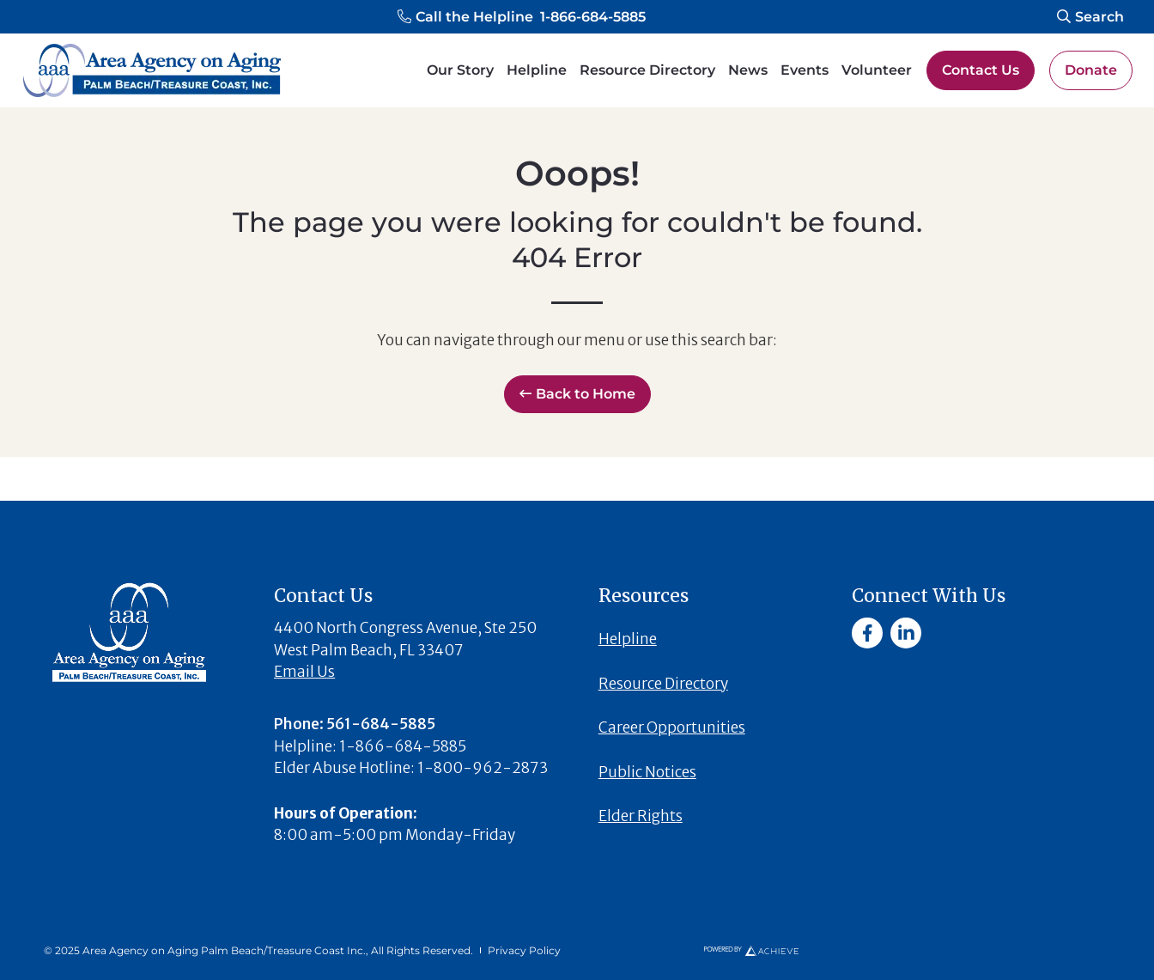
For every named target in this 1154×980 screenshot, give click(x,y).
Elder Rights (640, 816)
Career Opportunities (671, 727)
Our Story (460, 70)
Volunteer (876, 70)
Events (804, 70)
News (748, 70)
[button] (522, 17)
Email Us (304, 671)
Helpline (537, 70)
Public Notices (647, 772)
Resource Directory (647, 70)
